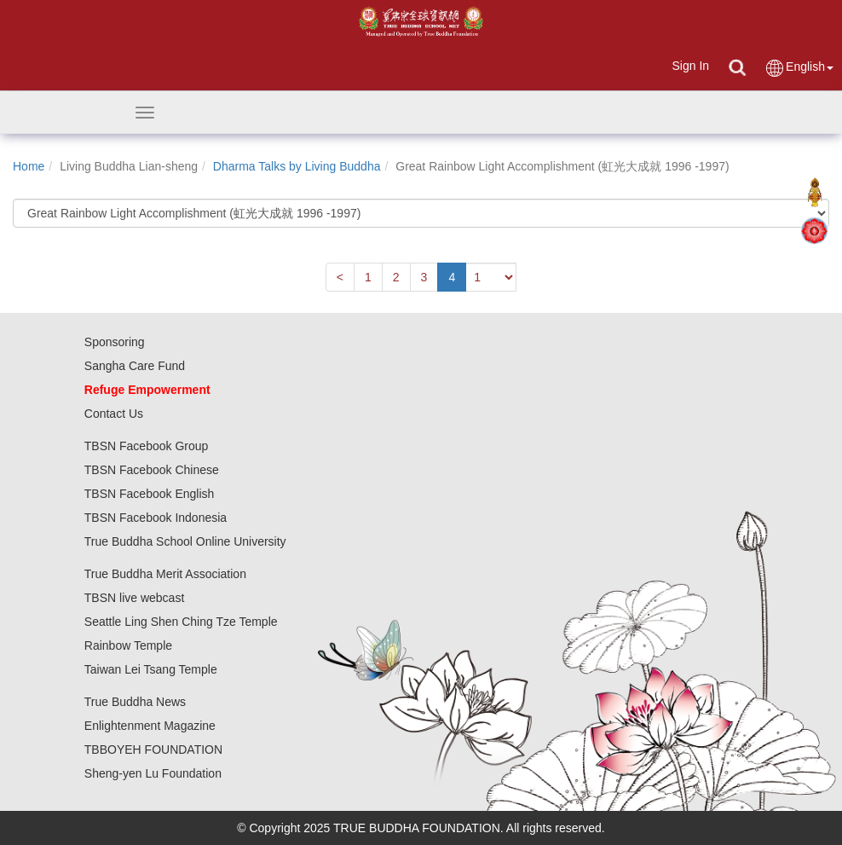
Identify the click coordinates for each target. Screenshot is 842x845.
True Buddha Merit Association (165, 574)
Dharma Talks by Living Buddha (297, 166)
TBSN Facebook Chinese (151, 470)
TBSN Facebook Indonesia (155, 517)
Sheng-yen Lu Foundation (153, 773)
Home (28, 166)
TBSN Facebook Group (146, 446)
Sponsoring (114, 342)
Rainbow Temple (128, 645)
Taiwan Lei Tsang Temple (150, 669)
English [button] (798, 67)
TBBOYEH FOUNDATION (153, 749)
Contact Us (113, 413)
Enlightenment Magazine (150, 725)
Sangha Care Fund (134, 366)
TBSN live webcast (134, 598)
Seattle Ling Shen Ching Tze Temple (181, 621)
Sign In (690, 65)
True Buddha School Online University (185, 541)
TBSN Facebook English (149, 494)
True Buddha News (135, 702)
